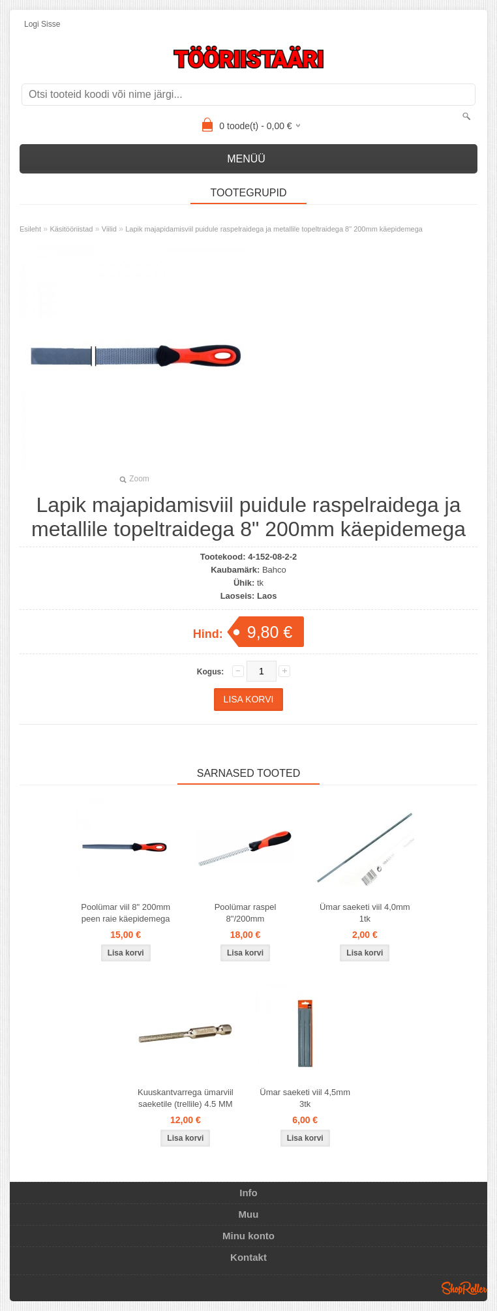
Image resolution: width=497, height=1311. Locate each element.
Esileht (30, 229)
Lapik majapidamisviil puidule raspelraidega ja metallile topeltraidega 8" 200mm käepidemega (274, 229)
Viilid (109, 229)
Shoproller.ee (464, 1288)
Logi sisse (42, 24)
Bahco (274, 570)
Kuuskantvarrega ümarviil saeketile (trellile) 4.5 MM (185, 1098)
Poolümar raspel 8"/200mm (246, 913)
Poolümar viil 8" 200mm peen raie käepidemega (125, 913)
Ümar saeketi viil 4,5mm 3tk (305, 1098)
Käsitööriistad (71, 229)
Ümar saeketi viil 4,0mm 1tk (365, 913)
